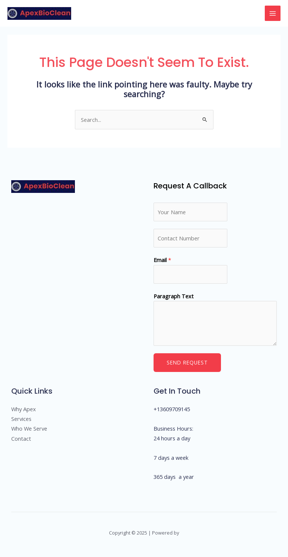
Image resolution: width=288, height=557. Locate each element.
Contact (21, 438)
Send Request (187, 362)
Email (162, 260)
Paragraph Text (174, 296)
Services (21, 418)
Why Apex (23, 409)
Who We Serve (29, 428)
